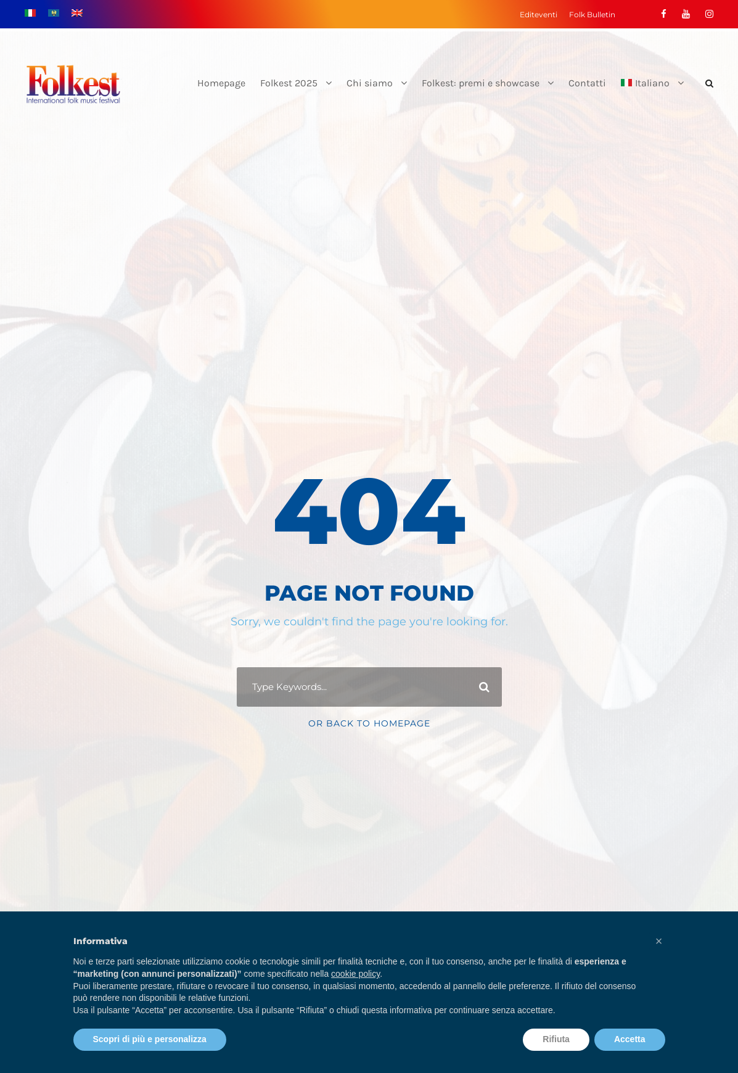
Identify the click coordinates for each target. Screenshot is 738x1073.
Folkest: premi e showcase (480, 83)
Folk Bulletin (592, 14)
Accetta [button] (630, 1039)
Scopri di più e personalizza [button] (150, 1039)
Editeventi (538, 14)
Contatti (587, 83)
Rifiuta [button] (556, 1039)
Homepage (221, 83)
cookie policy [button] (355, 974)
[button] (659, 941)
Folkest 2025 (289, 83)
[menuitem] (652, 93)
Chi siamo (369, 83)
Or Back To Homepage (369, 723)
